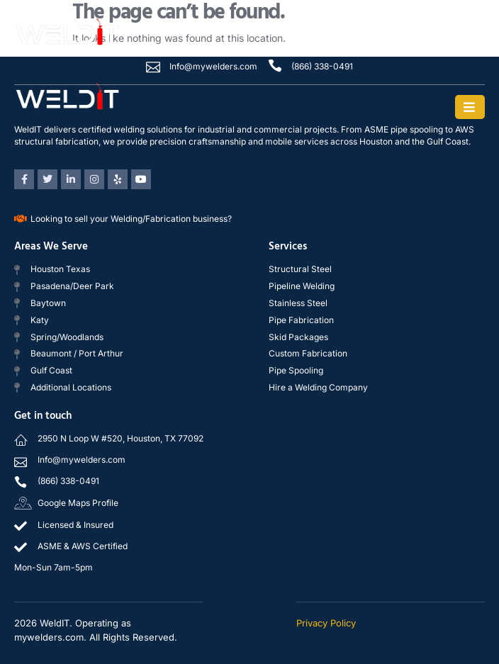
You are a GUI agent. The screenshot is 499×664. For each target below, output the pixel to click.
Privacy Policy (326, 623)
